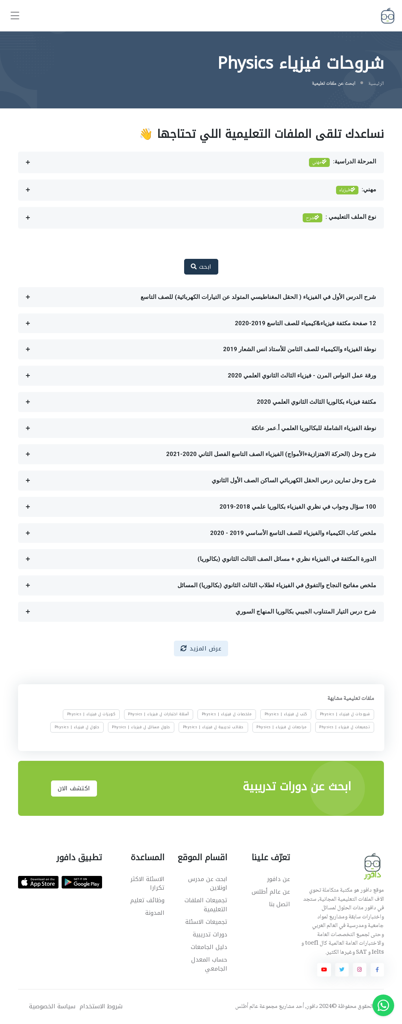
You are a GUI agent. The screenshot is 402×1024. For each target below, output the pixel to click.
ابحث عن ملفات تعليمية (333, 83)
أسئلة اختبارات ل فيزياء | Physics (158, 714)
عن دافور (278, 879)
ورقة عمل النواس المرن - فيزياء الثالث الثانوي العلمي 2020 (302, 375)
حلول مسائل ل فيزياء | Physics (141, 726)
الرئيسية (376, 83)
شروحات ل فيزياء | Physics (345, 714)
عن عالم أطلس (271, 891)
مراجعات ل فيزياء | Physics (281, 726)
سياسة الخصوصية (52, 1006)
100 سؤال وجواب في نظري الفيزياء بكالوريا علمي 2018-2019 (297, 506)
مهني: (356, 190)
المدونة (154, 912)
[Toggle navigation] (15, 16)
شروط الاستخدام (101, 1006)
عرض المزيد (201, 648)
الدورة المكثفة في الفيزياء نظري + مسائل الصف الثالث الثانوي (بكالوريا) (286, 558)
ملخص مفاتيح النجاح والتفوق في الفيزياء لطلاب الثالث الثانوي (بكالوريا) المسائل (276, 585)
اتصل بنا (279, 904)
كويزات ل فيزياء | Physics (91, 714)
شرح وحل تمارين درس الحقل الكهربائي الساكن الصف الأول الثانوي (294, 480)
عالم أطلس (246, 1007)
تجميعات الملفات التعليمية (206, 905)
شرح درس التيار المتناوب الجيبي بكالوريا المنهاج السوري (306, 611)
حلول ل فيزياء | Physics (76, 726)
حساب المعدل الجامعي (209, 964)
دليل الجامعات (209, 947)
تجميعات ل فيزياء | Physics (344, 726)
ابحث (201, 266)
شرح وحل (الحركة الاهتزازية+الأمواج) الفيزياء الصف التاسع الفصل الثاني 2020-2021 (271, 454)
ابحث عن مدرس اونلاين (207, 884)
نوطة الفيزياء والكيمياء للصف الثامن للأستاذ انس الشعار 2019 (299, 349)
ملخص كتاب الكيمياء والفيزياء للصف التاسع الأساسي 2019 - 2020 (293, 533)
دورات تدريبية (210, 934)
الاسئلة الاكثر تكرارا (147, 884)
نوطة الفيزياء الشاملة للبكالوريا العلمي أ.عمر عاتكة (313, 428)
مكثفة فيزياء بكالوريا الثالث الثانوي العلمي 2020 (316, 401)
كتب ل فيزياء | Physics (285, 714)
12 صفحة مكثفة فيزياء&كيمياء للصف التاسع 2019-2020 (305, 323)
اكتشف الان (74, 788)
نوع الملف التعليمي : (339, 217)
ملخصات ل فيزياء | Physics (227, 714)
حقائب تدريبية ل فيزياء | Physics (213, 726)
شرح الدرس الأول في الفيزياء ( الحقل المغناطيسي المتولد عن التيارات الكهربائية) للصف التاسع (258, 296)
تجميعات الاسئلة (206, 921)
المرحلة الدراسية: (342, 162)
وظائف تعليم (147, 900)
